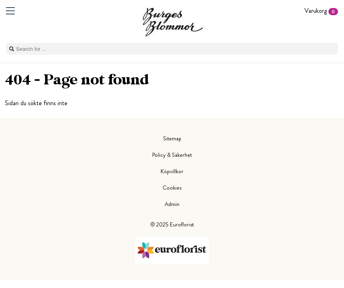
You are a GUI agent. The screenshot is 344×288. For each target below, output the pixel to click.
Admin (172, 204)
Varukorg (321, 10)
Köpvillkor (172, 171)
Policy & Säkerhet (172, 155)
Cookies (172, 188)
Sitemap (172, 138)
